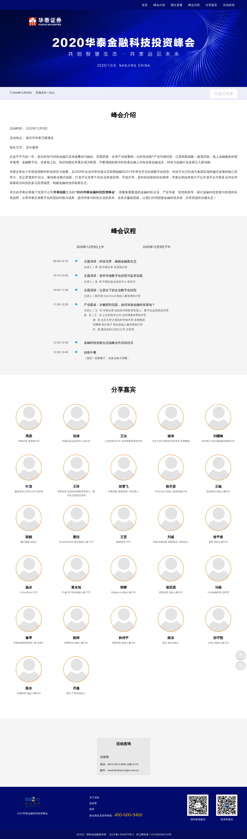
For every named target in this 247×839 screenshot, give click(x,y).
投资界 (93, 803)
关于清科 (94, 797)
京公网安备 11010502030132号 (154, 834)
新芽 (91, 809)
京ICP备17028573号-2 (121, 834)
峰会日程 (194, 5)
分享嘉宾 (211, 5)
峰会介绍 (159, 5)
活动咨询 (228, 5)
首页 (145, 5)
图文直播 (176, 5)
